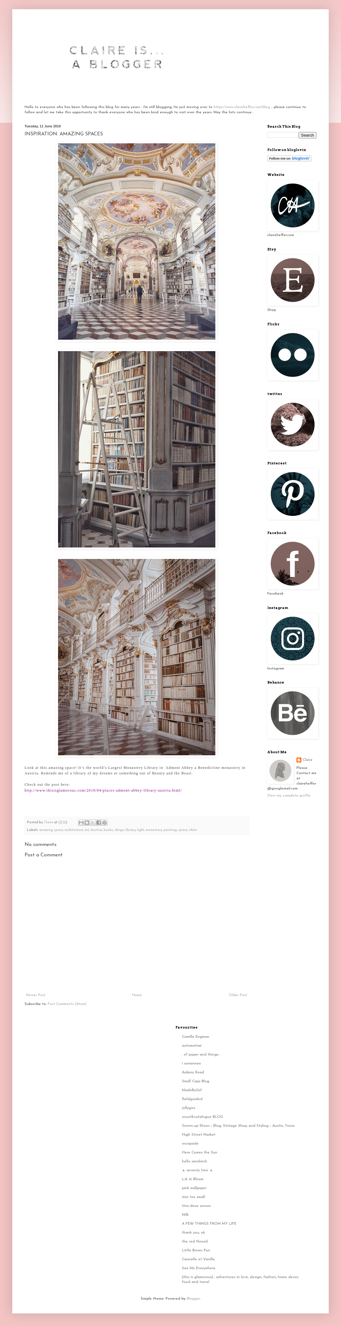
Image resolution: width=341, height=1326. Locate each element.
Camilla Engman (195, 1037)
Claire (307, 760)
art (86, 830)
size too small (193, 1197)
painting (170, 830)
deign (119, 830)
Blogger (193, 1299)
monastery (154, 830)
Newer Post (35, 995)
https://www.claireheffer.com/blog (242, 107)
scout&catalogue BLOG (202, 1117)
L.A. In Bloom (192, 1179)
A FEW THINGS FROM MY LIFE (209, 1224)
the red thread (195, 1241)
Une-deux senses (196, 1206)
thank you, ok (193, 1233)
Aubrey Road (193, 1072)
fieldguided (192, 1099)
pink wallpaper (194, 1188)
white (193, 830)
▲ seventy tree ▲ (197, 1170)
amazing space (51, 830)
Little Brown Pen (196, 1250)
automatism (192, 1046)
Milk (185, 1215)
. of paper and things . (201, 1055)
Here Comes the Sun (199, 1152)
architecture (74, 830)
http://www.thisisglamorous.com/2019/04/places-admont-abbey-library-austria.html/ (103, 790)
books (108, 830)
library (130, 830)
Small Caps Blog (195, 1081)
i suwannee (191, 1063)
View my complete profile (289, 795)
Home (137, 995)
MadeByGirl (192, 1090)
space (182, 830)
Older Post (238, 995)
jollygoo (188, 1108)
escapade (190, 1144)
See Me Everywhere (198, 1268)
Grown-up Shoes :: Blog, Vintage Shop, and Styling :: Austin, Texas (238, 1126)
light (140, 830)
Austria (96, 830)
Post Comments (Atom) (67, 1004)
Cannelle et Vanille (198, 1259)
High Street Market (198, 1135)
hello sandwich (194, 1161)
